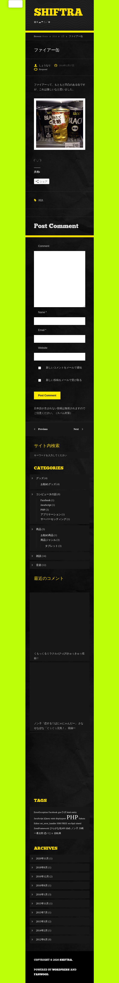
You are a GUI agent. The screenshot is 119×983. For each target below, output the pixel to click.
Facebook (46, 500)
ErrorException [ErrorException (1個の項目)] (41, 812)
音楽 (38, 565)
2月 (63, 36)
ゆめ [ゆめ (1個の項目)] (68, 828)
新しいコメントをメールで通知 (64, 367)
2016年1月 (42, 894)
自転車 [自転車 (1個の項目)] (57, 833)
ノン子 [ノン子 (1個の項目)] (74, 828)
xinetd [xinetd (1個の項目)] (78, 823)
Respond (43, 69)
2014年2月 (42, 930)
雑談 (40, 200)
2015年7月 (42, 912)
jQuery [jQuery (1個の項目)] (47, 818)
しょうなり (45, 65)
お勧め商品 (47, 535)
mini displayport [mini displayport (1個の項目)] (58, 818)
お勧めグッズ (48, 484)
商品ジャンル (48, 539)
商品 (38, 529)
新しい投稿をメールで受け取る (64, 380)
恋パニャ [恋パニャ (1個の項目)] (48, 833)
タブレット (51, 545)
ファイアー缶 (47, 50)
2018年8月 (42, 867)
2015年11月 (42, 903)
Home (45, 36)
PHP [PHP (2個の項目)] (72, 817)
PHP (43, 509)
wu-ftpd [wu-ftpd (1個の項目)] (71, 823)
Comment (43, 246)
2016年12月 (42, 876)
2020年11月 (42, 858)
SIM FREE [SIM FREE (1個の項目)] (62, 823)
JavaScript (46, 505)
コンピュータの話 (46, 494)
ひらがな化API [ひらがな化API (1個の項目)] (57, 828)
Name (42, 312)
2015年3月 (42, 921)
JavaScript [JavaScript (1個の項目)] (38, 818)
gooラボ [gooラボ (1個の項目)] (62, 812)
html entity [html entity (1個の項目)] (72, 812)
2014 (54, 36)
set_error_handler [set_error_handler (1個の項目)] (48, 823)
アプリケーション (51, 514)
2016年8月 (42, 885)
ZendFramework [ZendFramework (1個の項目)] (41, 828)
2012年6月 (42, 939)
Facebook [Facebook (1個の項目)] (52, 812)
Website (42, 347)
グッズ (40, 478)
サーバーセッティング (53, 519)
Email (42, 330)
